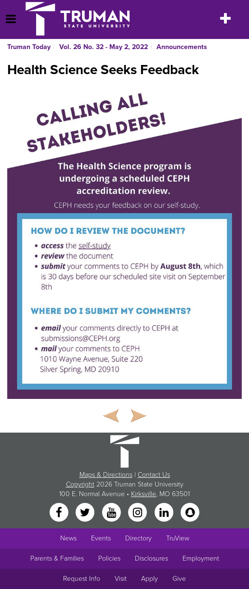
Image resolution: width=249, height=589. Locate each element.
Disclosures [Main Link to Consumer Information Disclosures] (151, 558)
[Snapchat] (190, 513)
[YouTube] (112, 513)
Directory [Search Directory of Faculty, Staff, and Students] (138, 538)
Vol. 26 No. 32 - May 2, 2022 (103, 47)
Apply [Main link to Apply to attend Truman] (149, 579)
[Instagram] (139, 513)
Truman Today (29, 47)
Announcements (182, 47)
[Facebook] (60, 513)
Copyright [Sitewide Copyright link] (80, 484)
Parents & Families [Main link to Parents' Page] (57, 558)
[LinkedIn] (165, 513)
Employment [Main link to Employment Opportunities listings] (201, 558)
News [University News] (68, 538)
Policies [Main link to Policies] (109, 558)
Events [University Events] (101, 538)
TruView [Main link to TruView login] (177, 538)
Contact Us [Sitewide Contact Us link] (154, 475)
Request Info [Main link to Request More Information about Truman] (81, 579)
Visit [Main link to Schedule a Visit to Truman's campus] (121, 579)
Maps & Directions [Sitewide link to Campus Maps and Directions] (105, 475)
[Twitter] (86, 513)
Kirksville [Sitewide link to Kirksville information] (143, 494)
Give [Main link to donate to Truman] (179, 579)
